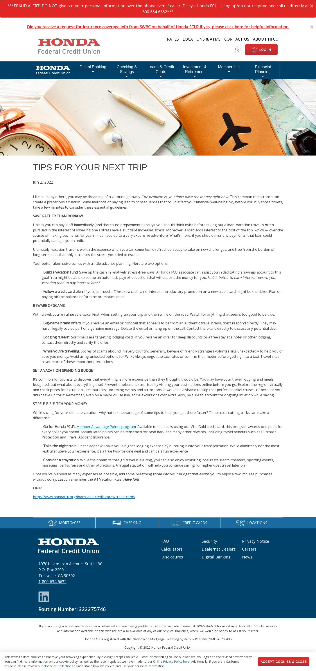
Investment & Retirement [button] (181, 71)
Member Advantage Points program (106, 430)
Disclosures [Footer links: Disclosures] (172, 560)
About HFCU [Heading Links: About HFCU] (265, 39)
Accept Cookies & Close (284, 661)
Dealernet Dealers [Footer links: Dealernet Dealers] (219, 552)
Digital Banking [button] (55, 71)
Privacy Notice (255, 544)
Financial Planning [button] (259, 71)
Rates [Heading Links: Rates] (173, 39)
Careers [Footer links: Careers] (249, 552)
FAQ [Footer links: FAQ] (165, 544)
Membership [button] (223, 71)
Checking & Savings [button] (92, 71)
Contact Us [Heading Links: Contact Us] (236, 39)
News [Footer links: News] (247, 560)
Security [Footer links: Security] (209, 544)
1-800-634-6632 (52, 585)
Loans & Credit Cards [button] (135, 71)
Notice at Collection (57, 666)
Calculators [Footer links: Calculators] (172, 552)
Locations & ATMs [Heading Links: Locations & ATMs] (202, 39)
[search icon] (237, 49)
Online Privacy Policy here (171, 661)
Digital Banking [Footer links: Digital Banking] (216, 560)
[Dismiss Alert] (311, 5)
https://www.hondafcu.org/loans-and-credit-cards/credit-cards (84, 500)
